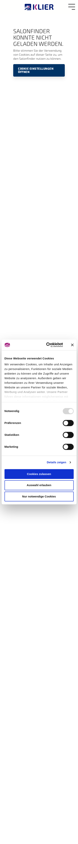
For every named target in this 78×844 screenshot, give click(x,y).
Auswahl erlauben (39, 485)
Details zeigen (56, 462)
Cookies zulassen (39, 474)
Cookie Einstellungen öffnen (35, 70)
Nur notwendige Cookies (39, 496)
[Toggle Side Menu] (71, 6)
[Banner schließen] (72, 344)
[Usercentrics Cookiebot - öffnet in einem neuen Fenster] (47, 344)
